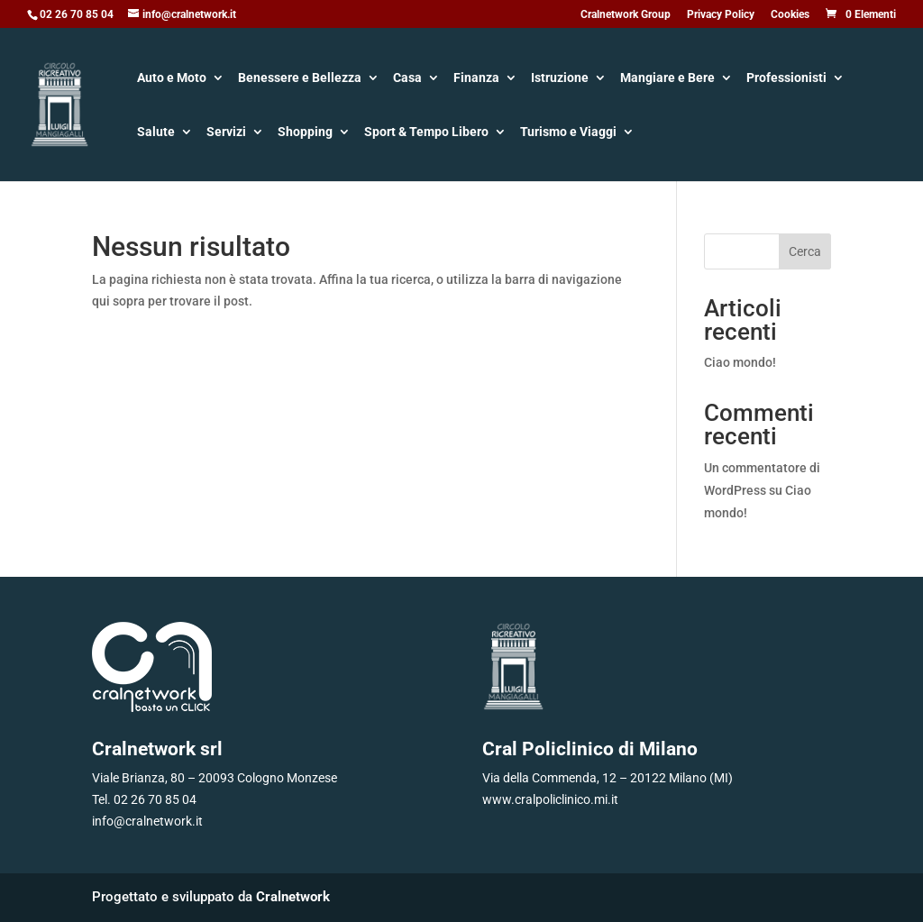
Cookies (790, 15)
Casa (407, 79)
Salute (156, 133)
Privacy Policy (720, 15)
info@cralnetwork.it (147, 821)
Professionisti (786, 79)
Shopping (305, 133)
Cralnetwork (293, 897)
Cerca (805, 251)
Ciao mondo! (740, 362)
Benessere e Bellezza (299, 79)
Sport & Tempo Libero (426, 133)
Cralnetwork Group (625, 15)
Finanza (476, 79)
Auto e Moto (171, 79)
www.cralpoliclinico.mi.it (550, 799)
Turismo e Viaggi (568, 133)
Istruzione (560, 79)
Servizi (226, 133)
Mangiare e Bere (667, 79)
